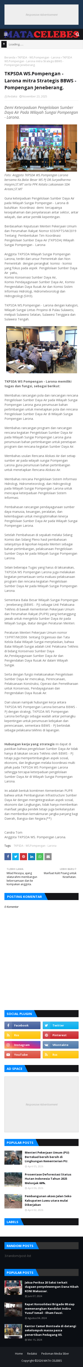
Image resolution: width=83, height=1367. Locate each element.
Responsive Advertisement (42, 15)
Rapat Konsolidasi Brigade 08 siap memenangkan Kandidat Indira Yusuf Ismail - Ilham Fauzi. (50, 1308)
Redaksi (12, 96)
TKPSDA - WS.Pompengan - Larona (38, 57)
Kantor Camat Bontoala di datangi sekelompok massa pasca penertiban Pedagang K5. (50, 1330)
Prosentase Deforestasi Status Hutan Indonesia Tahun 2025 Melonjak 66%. (48, 1178)
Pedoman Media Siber (55, 1353)
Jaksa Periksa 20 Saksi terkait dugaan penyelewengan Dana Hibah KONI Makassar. (52, 1286)
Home (19, 1353)
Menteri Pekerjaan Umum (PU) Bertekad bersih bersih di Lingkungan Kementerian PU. (47, 1156)
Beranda (9, 57)
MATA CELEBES (53, 1361)
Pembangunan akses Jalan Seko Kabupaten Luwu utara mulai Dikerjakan (48, 1200)
